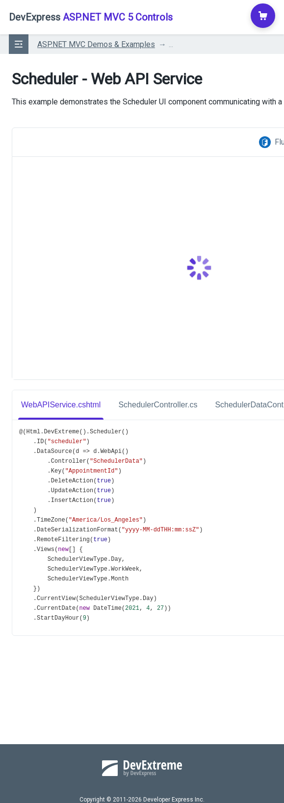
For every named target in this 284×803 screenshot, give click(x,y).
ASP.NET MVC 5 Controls (91, 17)
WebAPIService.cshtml (61, 405)
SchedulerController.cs (157, 405)
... (171, 44)
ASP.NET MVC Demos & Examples (96, 44)
